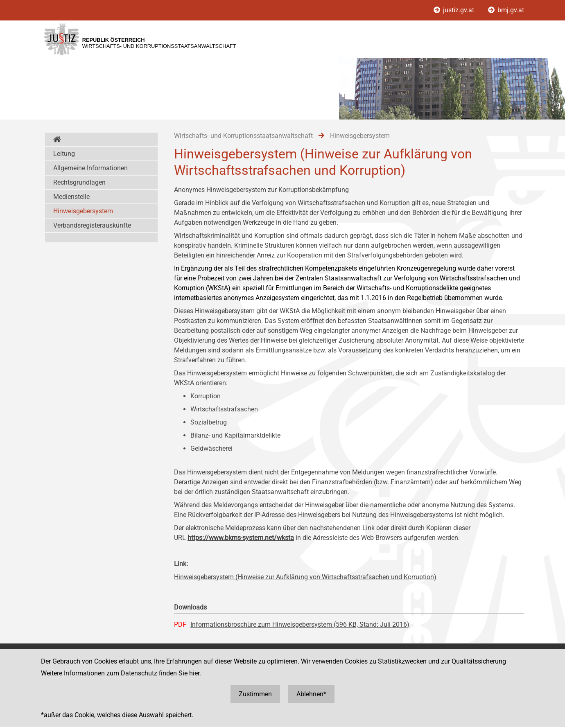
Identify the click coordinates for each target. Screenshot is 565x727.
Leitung (64, 154)
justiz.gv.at (455, 10)
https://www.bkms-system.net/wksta (241, 538)
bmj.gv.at (506, 10)
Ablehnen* (311, 694)
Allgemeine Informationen (90, 168)
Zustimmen (255, 694)
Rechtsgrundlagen (79, 182)
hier (194, 673)
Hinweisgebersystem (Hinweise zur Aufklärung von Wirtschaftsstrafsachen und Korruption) (305, 577)
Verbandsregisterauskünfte (92, 225)
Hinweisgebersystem (83, 211)
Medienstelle (71, 197)
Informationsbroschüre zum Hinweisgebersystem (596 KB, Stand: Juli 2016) (299, 624)
